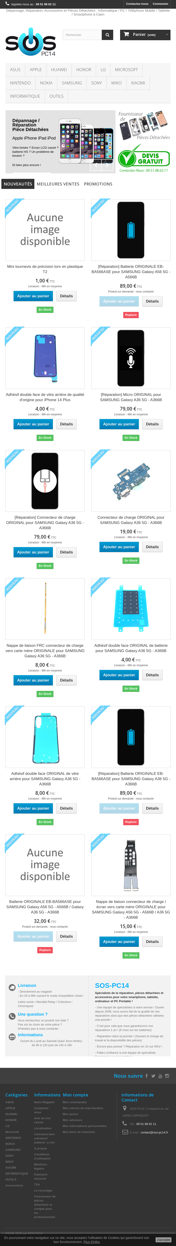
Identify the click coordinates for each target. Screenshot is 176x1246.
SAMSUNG (72, 83)
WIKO (116, 83)
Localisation (43, 1128)
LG (103, 69)
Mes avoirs (70, 1114)
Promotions (98, 184)
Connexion (160, 3)
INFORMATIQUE (25, 96)
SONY (96, 83)
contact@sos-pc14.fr (154, 1132)
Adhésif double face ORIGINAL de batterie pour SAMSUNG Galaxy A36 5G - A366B (131, 648)
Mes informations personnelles (85, 1126)
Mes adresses (72, 1120)
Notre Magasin (44, 1102)
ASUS (15, 69)
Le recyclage (43, 1190)
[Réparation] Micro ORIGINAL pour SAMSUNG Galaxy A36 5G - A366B (131, 397)
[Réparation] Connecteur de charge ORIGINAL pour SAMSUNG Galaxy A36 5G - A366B (45, 522)
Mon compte (75, 1095)
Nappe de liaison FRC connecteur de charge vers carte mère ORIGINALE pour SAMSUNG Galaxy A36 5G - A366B (45, 650)
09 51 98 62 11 (146, 1124)
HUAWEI (59, 69)
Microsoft (126, 69)
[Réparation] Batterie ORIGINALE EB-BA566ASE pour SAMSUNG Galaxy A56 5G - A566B (131, 271)
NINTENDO (20, 83)
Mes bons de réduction (79, 1132)
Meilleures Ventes (58, 184)
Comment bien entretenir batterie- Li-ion (44, 1138)
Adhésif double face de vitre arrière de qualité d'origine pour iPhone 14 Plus (45, 397)
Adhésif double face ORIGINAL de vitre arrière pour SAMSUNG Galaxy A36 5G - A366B (45, 778)
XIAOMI (138, 83)
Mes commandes (75, 1102)
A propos (40, 1148)
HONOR (83, 69)
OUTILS (56, 96)
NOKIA (46, 83)
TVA (37, 1184)
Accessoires (14, 1185)
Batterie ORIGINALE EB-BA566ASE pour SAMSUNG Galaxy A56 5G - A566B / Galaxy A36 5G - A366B (45, 907)
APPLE (36, 69)
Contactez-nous (137, 3)
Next (107, 165)
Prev (96, 165)
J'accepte (163, 1240)
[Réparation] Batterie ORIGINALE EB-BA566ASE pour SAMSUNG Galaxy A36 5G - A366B (131, 778)
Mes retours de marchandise (83, 1108)
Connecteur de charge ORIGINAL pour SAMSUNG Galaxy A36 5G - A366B (130, 520)
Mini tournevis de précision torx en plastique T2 (45, 269)
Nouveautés (18, 184)
